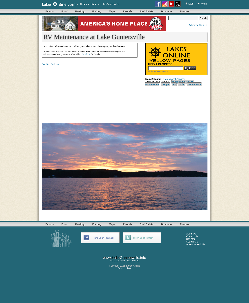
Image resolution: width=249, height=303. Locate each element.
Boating (80, 11)
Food (64, 11)
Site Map (190, 239)
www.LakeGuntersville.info (124, 258)
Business (166, 11)
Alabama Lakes (88, 4)
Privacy (120, 268)
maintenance (194, 84)
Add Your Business (50, 64)
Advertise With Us (198, 25)
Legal (129, 268)
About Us (191, 233)
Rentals (127, 11)
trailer (182, 84)
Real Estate (146, 11)
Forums (184, 11)
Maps (112, 11)
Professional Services (174, 79)
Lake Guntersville (110, 4)
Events (50, 11)
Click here (85, 54)
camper (166, 84)
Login (190, 3)
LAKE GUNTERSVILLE (122, 261)
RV (174, 84)
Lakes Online (133, 265)
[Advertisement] (70, 91)
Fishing (96, 11)
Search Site (192, 241)
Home (202, 3)
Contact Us (192, 236)
